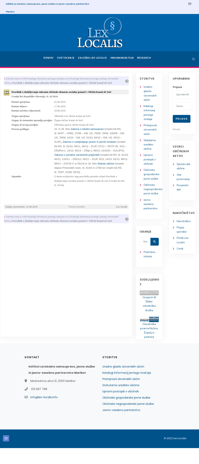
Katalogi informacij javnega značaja (126, 389)
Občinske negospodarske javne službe (128, 420)
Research (144, 59)
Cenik (180, 251)
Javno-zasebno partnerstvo (18, 217)
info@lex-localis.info (44, 413)
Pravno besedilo (110, 211)
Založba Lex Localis (94, 59)
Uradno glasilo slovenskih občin (123, 382)
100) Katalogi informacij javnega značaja (77, 78)
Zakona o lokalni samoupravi (121, 131)
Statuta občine (97, 171)
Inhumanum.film (122, 59)
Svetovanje (67, 59)
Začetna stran (47, 78)
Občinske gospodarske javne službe (126, 413)
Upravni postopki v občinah (17, 162)
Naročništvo (184, 222)
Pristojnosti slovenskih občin (17, 131)
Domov (49, 59)
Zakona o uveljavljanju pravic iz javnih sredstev (124, 144)
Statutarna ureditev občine (17, 147)
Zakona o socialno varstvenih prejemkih (123, 158)
